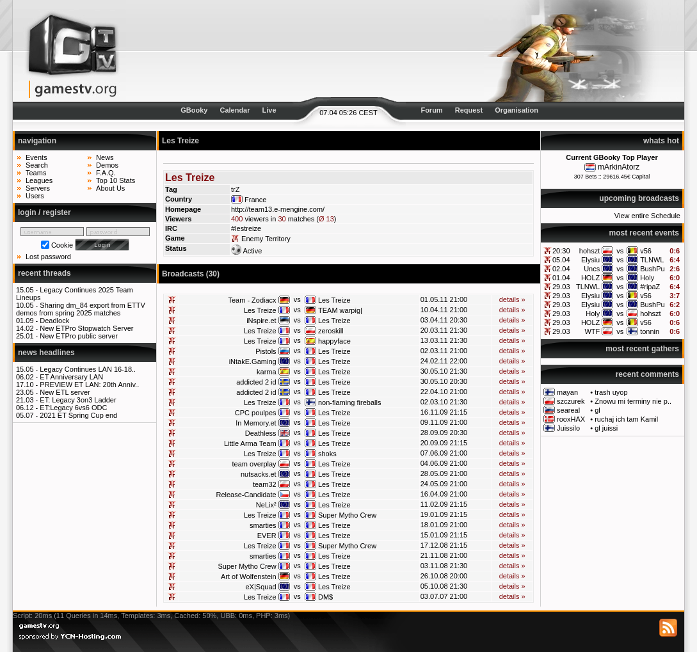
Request (469, 110)
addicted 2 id (256, 382)
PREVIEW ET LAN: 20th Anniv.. (89, 384)
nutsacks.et (258, 474)
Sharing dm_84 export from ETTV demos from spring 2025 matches (80, 309)
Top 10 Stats (115, 180)
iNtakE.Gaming (252, 361)
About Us (110, 188)
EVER (266, 535)
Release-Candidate (246, 494)
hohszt (589, 251)
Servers (38, 188)
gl (597, 410)
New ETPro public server (79, 336)
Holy (647, 278)
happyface (334, 341)
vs (619, 251)
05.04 (561, 260)
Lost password (48, 256)
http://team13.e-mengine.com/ (277, 209)
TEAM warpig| (340, 310)
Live (269, 110)
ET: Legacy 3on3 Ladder (78, 400)
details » (512, 299)
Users (35, 196)
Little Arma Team (250, 443)
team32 (264, 484)
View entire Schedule (647, 215)
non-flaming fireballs (349, 402)
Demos (107, 165)
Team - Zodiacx (252, 300)
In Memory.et (256, 423)
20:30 (561, 251)
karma (266, 372)
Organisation (516, 110)
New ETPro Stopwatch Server (86, 328)
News (105, 157)
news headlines (46, 352)
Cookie (62, 245)
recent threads (44, 273)
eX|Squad (261, 587)
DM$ (325, 597)
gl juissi (606, 428)
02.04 (561, 269)
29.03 (561, 286)
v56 (646, 251)
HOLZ (590, 278)
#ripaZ (650, 286)
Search (37, 165)
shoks (327, 453)
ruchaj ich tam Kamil (626, 419)
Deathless (260, 433)
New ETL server (65, 392)
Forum (431, 110)
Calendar (235, 110)
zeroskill (331, 331)
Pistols (265, 351)
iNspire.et (261, 320)
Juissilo (568, 428)
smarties (263, 525)
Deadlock (54, 320)
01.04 (561, 278)
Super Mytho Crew (347, 515)
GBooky (193, 110)
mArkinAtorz (618, 167)
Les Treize (334, 300)
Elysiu (590, 260)
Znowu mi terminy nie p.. (633, 401)
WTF (592, 331)
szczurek (570, 401)
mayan (567, 392)
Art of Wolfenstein (248, 576)
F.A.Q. (106, 173)
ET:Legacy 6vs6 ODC (73, 407)
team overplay (254, 464)
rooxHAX (571, 419)
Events (36, 157)
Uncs (592, 269)
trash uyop (611, 392)
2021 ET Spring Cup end (78, 415)
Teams (36, 173)
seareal (568, 410)
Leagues (39, 180)
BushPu (652, 269)
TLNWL (652, 260)
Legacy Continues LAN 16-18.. (88, 369)
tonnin (649, 331)
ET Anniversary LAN (71, 377)
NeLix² (266, 505)
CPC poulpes (255, 413)
